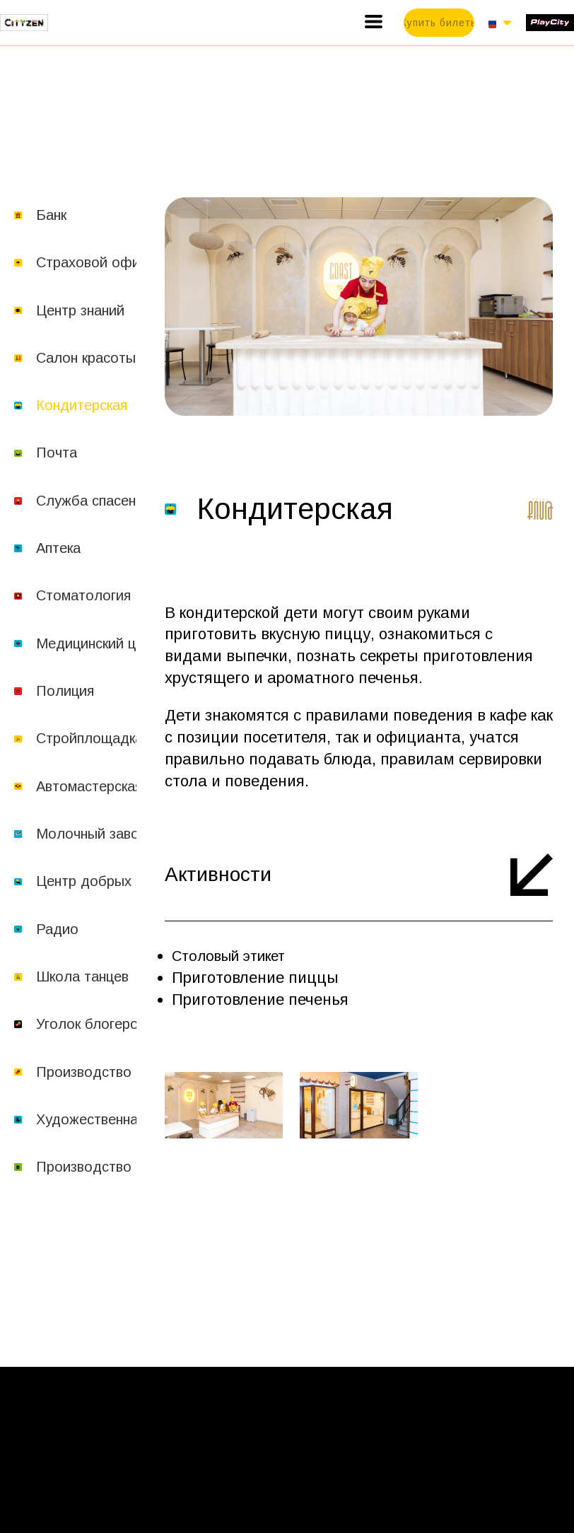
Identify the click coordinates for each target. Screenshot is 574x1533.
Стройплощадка (89, 738)
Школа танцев (82, 976)
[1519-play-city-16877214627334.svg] (550, 22)
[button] (373, 21)
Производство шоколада (119, 1072)
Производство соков (104, 1166)
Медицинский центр (100, 643)
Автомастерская (89, 786)
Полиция (65, 691)
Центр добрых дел (98, 881)
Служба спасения (93, 500)
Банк (51, 215)
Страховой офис (91, 262)
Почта (56, 452)
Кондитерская (81, 405)
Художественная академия (123, 1119)
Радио (57, 929)
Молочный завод (92, 833)
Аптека (58, 548)
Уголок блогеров (91, 1024)
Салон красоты (86, 358)
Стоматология (83, 595)
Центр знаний (80, 310)
